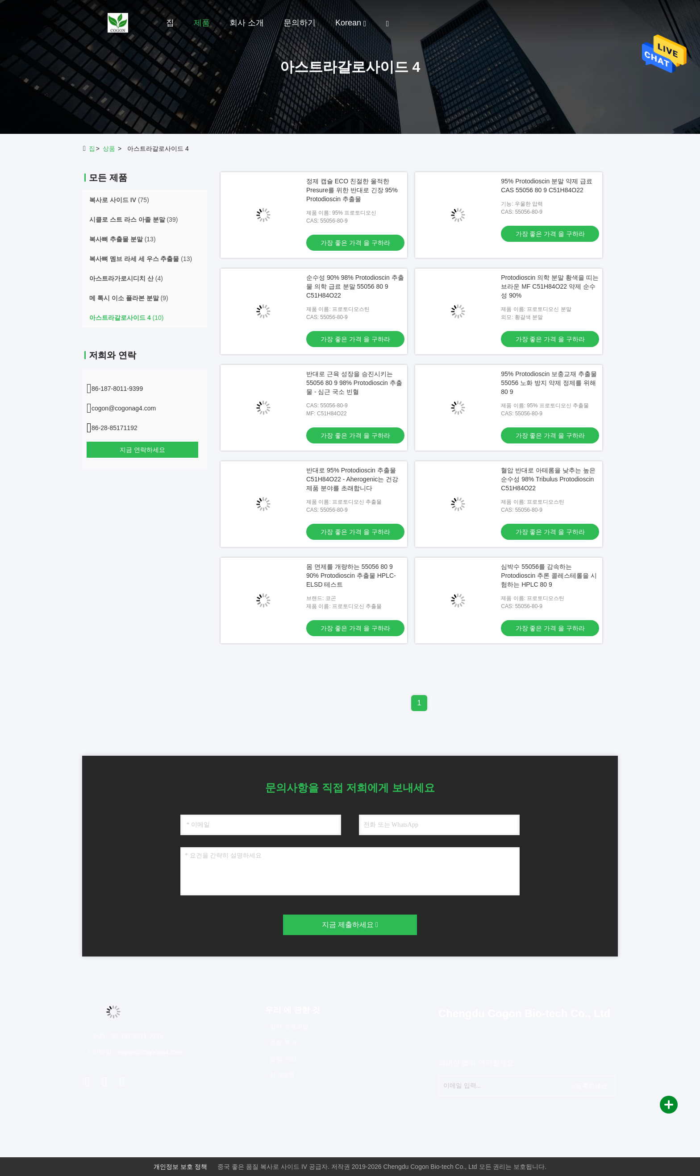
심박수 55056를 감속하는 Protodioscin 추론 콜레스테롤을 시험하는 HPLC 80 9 (549, 575)
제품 (202, 22)
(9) (128, 298)
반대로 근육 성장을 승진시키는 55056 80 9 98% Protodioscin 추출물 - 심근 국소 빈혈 (354, 382)
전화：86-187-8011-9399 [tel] (125, 1035)
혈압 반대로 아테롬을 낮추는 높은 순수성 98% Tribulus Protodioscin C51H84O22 (548, 479)
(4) (126, 278)
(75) (119, 199)
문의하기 (299, 22)
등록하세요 (589, 1085)
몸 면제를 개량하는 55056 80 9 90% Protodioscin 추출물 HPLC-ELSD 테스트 (351, 575)
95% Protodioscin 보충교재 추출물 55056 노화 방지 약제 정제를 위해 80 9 (549, 382)
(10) (126, 317)
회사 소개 (246, 22)
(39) (133, 219)
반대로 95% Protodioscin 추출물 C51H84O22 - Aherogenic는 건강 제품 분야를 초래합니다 (352, 479)
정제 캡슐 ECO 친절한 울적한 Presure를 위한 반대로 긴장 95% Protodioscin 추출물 (352, 190)
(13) (122, 239)
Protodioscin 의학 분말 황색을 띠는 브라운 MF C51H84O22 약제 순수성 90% (550, 286)
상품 (109, 148)
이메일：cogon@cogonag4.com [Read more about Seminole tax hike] (135, 1052)
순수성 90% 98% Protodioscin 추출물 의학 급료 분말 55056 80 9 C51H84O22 (355, 286)
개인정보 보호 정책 (180, 1166)
